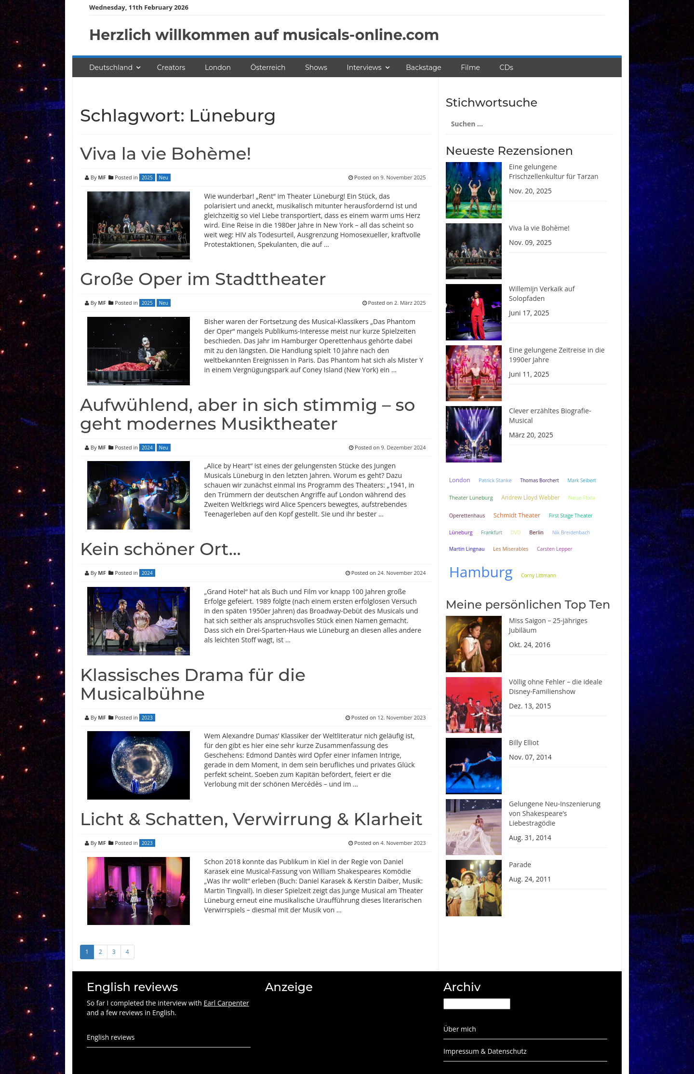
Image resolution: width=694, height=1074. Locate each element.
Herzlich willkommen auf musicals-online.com (264, 35)
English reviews (110, 1037)
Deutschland (111, 67)
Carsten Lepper (555, 548)
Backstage (423, 67)
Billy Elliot (524, 742)
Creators (171, 67)
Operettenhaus (467, 515)
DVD (516, 532)
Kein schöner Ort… (160, 548)
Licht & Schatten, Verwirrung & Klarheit (251, 818)
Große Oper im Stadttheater (203, 278)
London (218, 67)
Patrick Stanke (495, 480)
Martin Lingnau (467, 548)
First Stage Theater (571, 515)
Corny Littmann (538, 575)
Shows (316, 67)
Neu (163, 177)
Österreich (268, 67)
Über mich (459, 1028)
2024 (147, 447)
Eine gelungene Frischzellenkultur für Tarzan (554, 171)
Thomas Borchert (539, 480)
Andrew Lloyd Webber (530, 497)
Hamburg (481, 572)
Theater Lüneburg (471, 497)
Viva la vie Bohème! (165, 153)
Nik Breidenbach (571, 532)
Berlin (536, 532)
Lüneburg (461, 532)
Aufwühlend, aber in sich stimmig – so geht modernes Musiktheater (247, 414)
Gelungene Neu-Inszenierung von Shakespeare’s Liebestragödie (555, 813)
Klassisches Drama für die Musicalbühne (193, 684)
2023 (147, 717)
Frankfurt (491, 532)
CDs (506, 67)
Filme (470, 67)
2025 (147, 177)
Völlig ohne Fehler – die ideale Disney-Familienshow (555, 686)
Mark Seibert (581, 480)
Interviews (364, 67)
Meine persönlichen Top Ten (528, 605)
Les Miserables (510, 548)
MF (102, 177)
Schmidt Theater (517, 515)
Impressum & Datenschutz (485, 1051)
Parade (520, 864)
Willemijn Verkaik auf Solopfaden (541, 293)
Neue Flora (581, 497)
